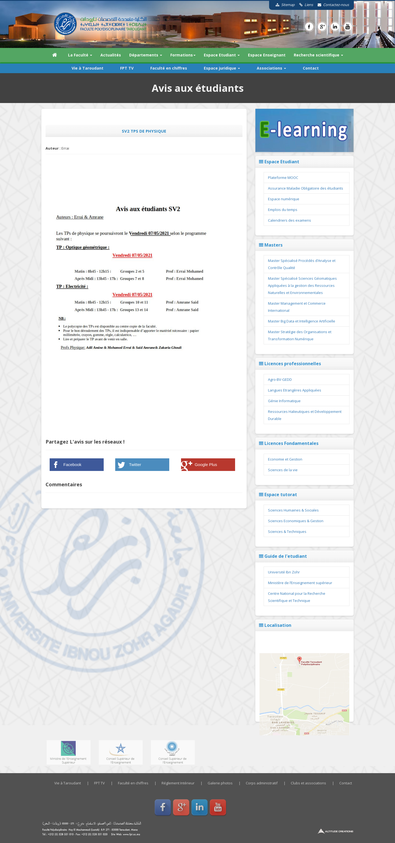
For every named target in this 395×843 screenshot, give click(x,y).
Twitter (135, 464)
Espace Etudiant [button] (222, 55)
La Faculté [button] (80, 55)
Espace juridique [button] (222, 68)
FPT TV (127, 68)
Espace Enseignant (267, 55)
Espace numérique (283, 198)
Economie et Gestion (285, 459)
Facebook (72, 464)
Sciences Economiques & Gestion (295, 520)
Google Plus (206, 464)
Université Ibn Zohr (284, 572)
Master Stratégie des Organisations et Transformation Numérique (299, 335)
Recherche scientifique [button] (318, 55)
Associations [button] (271, 68)
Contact (311, 68)
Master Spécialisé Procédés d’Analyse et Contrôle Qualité (301, 264)
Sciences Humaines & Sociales (293, 510)
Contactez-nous (331, 4)
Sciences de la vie (283, 469)
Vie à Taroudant (87, 68)
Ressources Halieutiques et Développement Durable (305, 415)
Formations (183, 55)
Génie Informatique (284, 400)
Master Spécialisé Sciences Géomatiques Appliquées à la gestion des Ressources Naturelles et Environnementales (302, 285)
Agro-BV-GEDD (280, 379)
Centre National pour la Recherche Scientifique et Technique (296, 597)
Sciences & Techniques (287, 531)
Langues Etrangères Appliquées (294, 390)
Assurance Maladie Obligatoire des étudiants (305, 188)
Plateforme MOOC (283, 177)
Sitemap (283, 4)
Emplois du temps (282, 209)
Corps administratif (262, 783)
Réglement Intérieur (178, 783)
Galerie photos (220, 783)
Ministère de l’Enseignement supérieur (300, 582)
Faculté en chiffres (168, 68)
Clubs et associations (308, 783)
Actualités (110, 55)
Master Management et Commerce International (297, 307)
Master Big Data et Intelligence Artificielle (301, 321)
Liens (304, 4)
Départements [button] (145, 55)
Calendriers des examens (289, 220)
